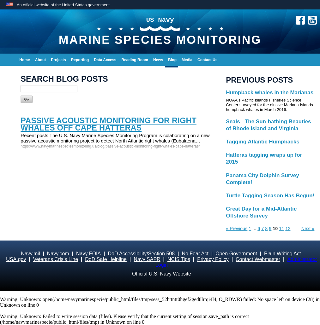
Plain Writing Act (282, 253)
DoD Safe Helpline (106, 259)
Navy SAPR (147, 259)
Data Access (105, 60)
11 (281, 228)
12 (287, 228)
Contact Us (207, 60)
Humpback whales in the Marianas (269, 93)
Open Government (236, 253)
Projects (58, 60)
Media (187, 60)
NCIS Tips (178, 259)
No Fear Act (195, 253)
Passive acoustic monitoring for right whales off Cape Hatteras (108, 124)
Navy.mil (30, 253)
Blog (172, 60)
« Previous (236, 228)
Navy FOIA (88, 253)
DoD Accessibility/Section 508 (141, 253)
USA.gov (16, 259)
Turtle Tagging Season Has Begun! (270, 196)
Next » (308, 228)
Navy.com (58, 253)
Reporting (80, 60)
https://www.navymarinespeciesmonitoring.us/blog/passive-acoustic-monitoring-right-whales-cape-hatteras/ (110, 146)
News (158, 60)
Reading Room (134, 60)
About (40, 60)
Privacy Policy (213, 259)
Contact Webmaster (258, 259)
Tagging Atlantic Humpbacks (262, 142)
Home (24, 60)
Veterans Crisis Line (55, 259)
